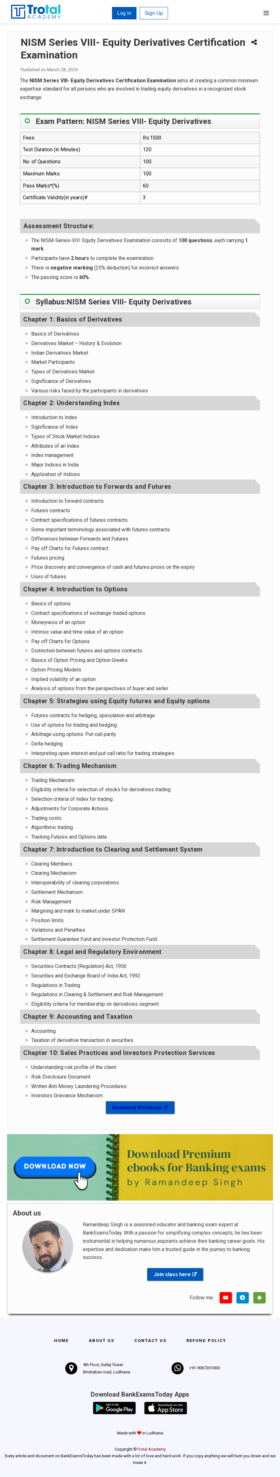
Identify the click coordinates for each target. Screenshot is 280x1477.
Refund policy (206, 1340)
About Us (101, 1340)
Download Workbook (137, 1108)
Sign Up (154, 13)
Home (61, 1340)
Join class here (172, 1274)
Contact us (150, 1340)
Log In (124, 13)
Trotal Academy (151, 1449)
